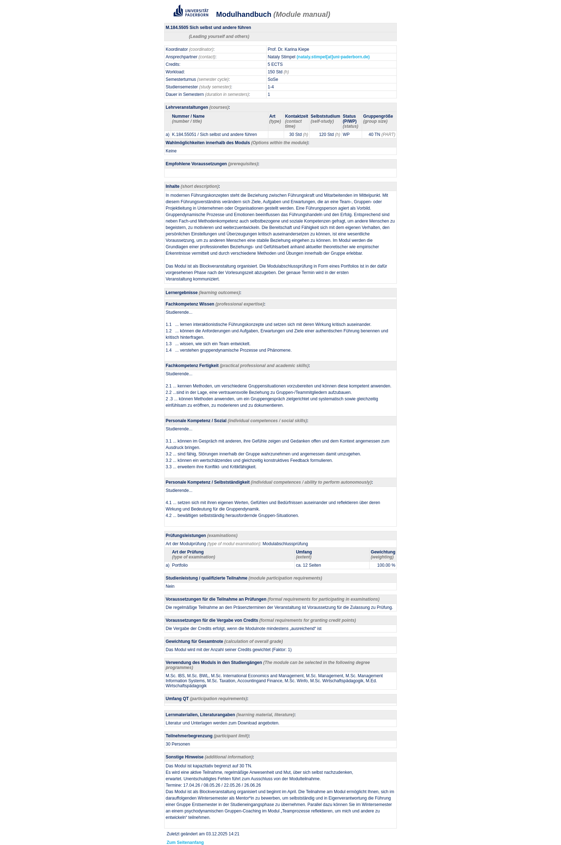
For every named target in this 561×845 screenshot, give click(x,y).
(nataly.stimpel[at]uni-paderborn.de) (333, 56)
